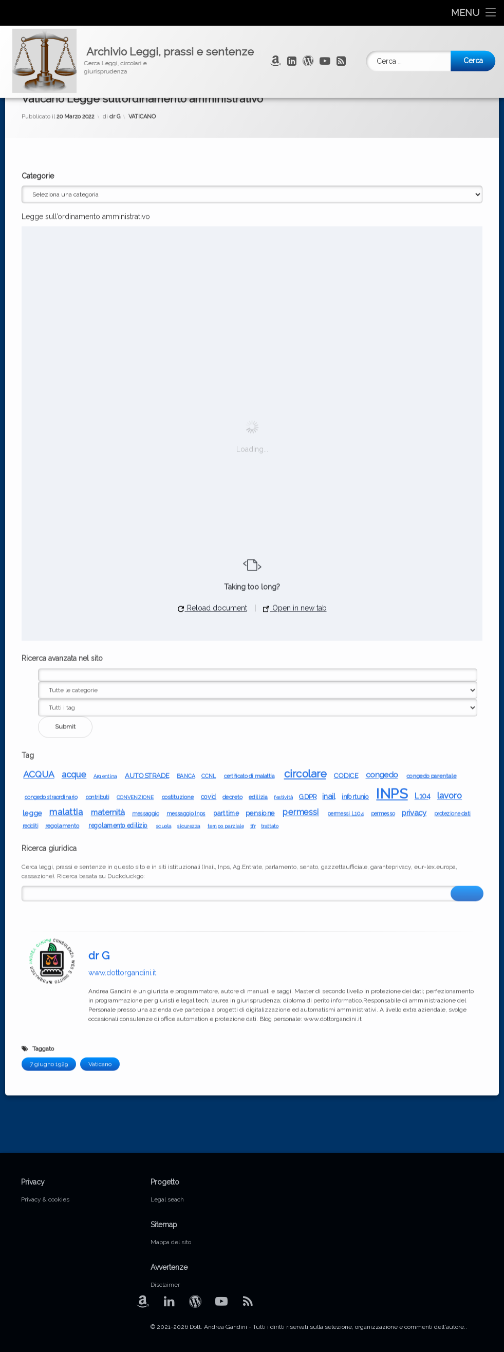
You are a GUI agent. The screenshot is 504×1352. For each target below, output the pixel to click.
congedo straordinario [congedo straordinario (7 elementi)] (51, 576)
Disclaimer (165, 1284)
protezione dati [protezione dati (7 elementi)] (452, 593)
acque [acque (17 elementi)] (74, 554)
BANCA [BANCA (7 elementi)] (186, 555)
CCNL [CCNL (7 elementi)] (208, 555)
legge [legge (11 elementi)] (32, 592)
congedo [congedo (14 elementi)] (381, 554)
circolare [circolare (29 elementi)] (305, 553)
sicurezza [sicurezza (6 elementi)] (188, 605)
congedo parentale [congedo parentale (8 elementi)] (431, 555)
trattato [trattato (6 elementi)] (269, 605)
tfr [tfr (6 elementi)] (252, 605)
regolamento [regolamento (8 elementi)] (62, 605)
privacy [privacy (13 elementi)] (414, 592)
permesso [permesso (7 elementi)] (382, 593)
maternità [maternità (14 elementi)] (107, 591)
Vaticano (99, 844)
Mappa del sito (171, 1242)
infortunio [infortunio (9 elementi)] (355, 575)
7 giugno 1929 (49, 844)
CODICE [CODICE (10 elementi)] (345, 554)
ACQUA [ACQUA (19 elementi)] (38, 554)
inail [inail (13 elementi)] (328, 575)
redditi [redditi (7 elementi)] (31, 605)
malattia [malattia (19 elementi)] (66, 591)
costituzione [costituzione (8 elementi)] (177, 576)
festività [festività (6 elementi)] (283, 576)
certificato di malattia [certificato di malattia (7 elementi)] (248, 555)
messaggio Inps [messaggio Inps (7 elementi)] (186, 593)
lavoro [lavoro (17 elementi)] (449, 575)
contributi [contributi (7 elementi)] (97, 576)
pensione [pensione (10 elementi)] (260, 592)
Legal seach (167, 1199)
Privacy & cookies (45, 1199)
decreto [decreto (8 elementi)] (232, 576)
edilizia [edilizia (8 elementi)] (258, 576)
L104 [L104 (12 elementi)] (423, 575)
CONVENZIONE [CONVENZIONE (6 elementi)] (135, 576)
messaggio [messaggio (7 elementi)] (145, 593)
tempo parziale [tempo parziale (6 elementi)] (226, 605)
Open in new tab (295, 388)
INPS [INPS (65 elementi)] (391, 573)
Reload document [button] (212, 388)
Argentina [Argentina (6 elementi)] (105, 555)
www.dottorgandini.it (122, 752)
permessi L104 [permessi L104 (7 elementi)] (345, 593)
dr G (98, 734)
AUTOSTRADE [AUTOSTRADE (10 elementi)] (147, 554)
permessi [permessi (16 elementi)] (301, 591)
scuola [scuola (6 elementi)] (163, 605)
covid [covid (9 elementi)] (209, 575)
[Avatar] (52, 741)
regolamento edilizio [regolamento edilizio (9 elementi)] (117, 604)
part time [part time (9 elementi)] (226, 592)
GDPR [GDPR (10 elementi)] (307, 575)
